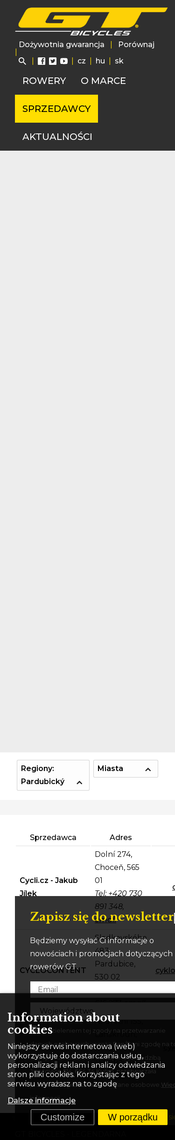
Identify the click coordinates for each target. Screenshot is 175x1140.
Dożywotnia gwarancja (62, 44)
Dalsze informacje (41, 1100)
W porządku (133, 1117)
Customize (62, 1117)
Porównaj (136, 44)
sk (119, 60)
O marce (103, 80)
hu (100, 60)
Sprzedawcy (56, 108)
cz (81, 60)
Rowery (44, 80)
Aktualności (57, 136)
